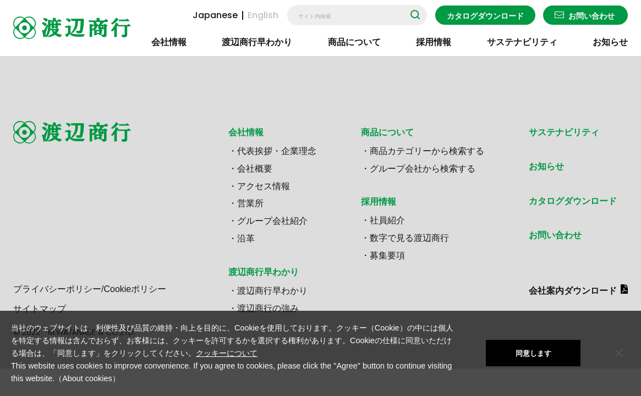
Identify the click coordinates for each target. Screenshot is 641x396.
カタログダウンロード (485, 16)
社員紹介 (387, 220)
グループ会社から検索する (422, 168)
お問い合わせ (591, 16)
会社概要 (254, 168)
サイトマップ (39, 309)
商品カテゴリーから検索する (427, 151)
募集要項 (387, 255)
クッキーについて (227, 353)
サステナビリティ (522, 42)
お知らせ (610, 42)
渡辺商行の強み (268, 308)
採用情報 (433, 42)
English (263, 15)
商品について (354, 42)
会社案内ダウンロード (573, 290)
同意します (533, 353)
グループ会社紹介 (272, 221)
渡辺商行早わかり (257, 42)
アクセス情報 (263, 186)
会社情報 (169, 42)
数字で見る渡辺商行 (409, 238)
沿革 (246, 238)
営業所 (250, 203)
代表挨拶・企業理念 (276, 151)
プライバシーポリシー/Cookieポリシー (89, 289)
